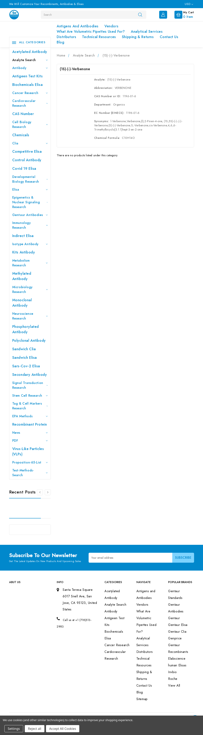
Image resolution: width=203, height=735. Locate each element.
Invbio (172, 672)
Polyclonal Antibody (29, 340)
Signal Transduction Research (30, 385)
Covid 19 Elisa (24, 168)
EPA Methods (30, 416)
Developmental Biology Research (30, 179)
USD (189, 4)
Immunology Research (30, 225)
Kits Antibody (23, 252)
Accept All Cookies (62, 728)
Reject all (34, 728)
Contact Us (169, 36)
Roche (172, 678)
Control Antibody (27, 160)
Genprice (175, 638)
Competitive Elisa (27, 151)
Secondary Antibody (29, 374)
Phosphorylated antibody (25, 329)
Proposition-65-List (30, 462)
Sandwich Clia (24, 349)
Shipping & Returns (138, 36)
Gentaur (174, 618)
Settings (14, 728)
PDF (30, 440)
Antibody (30, 68)
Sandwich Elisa (24, 357)
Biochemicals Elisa (27, 84)
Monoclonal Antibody (22, 302)
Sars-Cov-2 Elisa (26, 366)
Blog (60, 42)
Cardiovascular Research (30, 103)
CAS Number (23, 113)
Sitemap (142, 699)
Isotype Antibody (30, 244)
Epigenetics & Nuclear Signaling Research (30, 202)
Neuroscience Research (30, 316)
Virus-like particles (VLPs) (28, 451)
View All (174, 685)
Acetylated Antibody (29, 51)
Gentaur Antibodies (30, 215)
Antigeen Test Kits (27, 76)
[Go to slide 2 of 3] (48, 492)
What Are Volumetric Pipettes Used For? (91, 31)
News (30, 432)
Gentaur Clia (177, 631)
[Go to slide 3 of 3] (40, 492)
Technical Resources (99, 36)
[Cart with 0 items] (181, 14)
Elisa (30, 189)
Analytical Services (147, 31)
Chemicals (20, 135)
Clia (30, 143)
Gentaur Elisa (178, 625)
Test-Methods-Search (30, 472)
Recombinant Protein (29, 424)
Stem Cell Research (30, 395)
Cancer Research (30, 93)
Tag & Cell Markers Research (30, 406)
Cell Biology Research (30, 124)
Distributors (66, 36)
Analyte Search (30, 60)
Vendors (111, 26)
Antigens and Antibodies (78, 26)
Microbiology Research (30, 289)
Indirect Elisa (23, 235)
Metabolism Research (30, 263)
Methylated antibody (21, 276)
